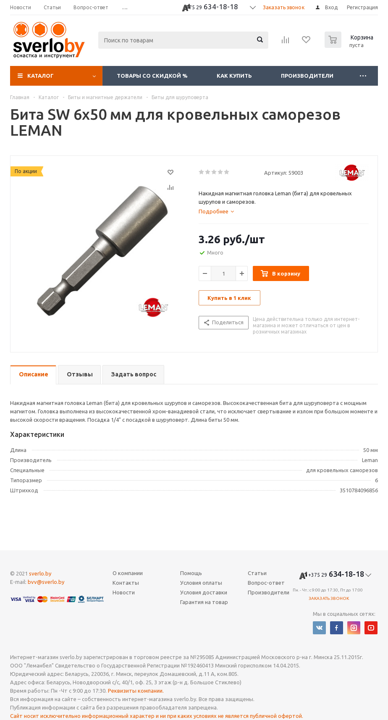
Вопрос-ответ (266, 583)
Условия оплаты (201, 583)
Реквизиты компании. (136, 691)
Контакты (126, 583)
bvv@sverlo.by (46, 582)
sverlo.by (40, 573)
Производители (307, 76)
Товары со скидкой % (152, 76)
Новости (124, 592)
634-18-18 (210, 7)
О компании (128, 573)
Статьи (257, 573)
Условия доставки (203, 592)
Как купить (234, 76)
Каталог (40, 76)
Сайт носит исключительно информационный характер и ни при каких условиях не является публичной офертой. (156, 716)
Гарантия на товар (204, 602)
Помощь (191, 573)
